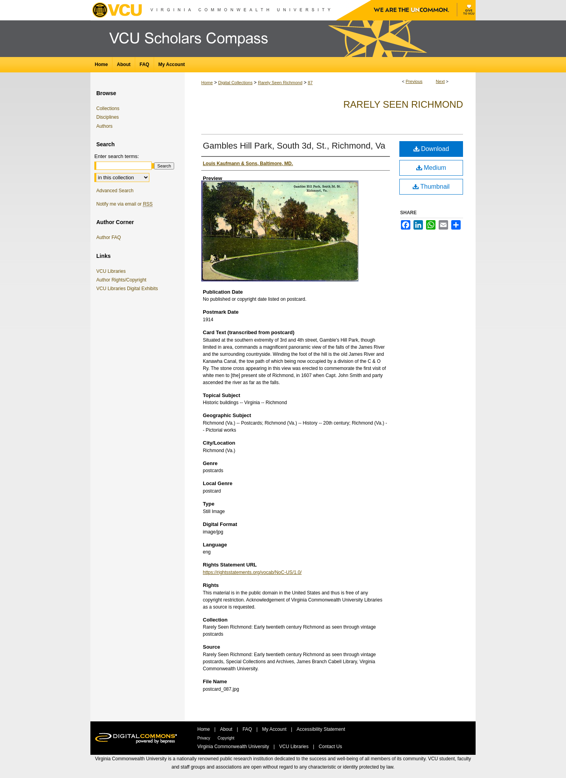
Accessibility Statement (321, 729)
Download (431, 148)
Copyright (226, 738)
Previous (414, 81)
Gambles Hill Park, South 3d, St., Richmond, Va (294, 146)
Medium (431, 167)
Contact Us (330, 746)
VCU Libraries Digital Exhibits (128, 288)
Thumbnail (431, 186)
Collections (107, 108)
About (227, 729)
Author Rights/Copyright (122, 280)
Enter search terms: (116, 156)
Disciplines (107, 117)
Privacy (204, 738)
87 (310, 82)
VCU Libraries (112, 271)
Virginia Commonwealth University (233, 746)
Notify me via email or (124, 204)
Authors (104, 126)
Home (207, 82)
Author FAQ (108, 237)
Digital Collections (235, 82)
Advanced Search (115, 190)
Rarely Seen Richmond (280, 82)
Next (440, 81)
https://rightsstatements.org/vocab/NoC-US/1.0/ (252, 572)
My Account (275, 729)
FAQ (248, 729)
